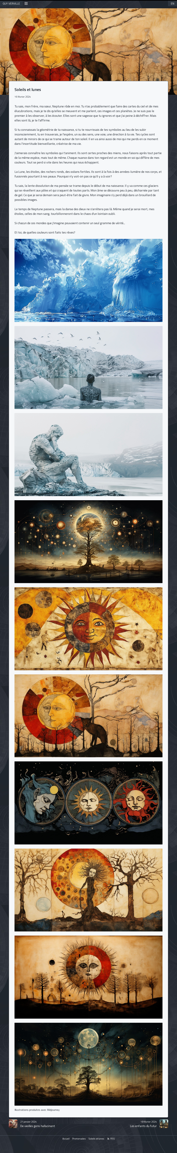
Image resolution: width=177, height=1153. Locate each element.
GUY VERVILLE (11, 3)
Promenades (79, 1138)
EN (172, 3)
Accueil (65, 1138)
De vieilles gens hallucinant (37, 1124)
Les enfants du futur (143, 1124)
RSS (111, 1138)
